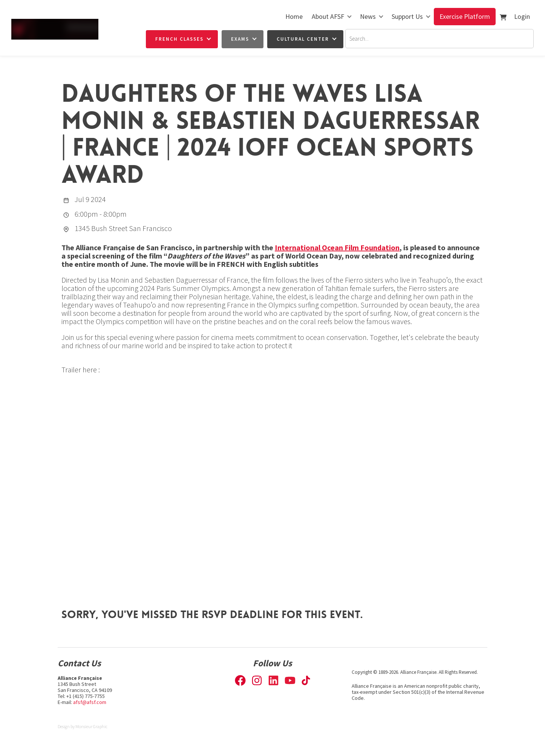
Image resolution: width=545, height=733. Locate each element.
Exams (240, 39)
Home (294, 16)
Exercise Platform (464, 16)
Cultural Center (303, 39)
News (368, 16)
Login (522, 16)
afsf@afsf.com (89, 702)
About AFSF (328, 16)
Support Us (407, 16)
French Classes (179, 39)
